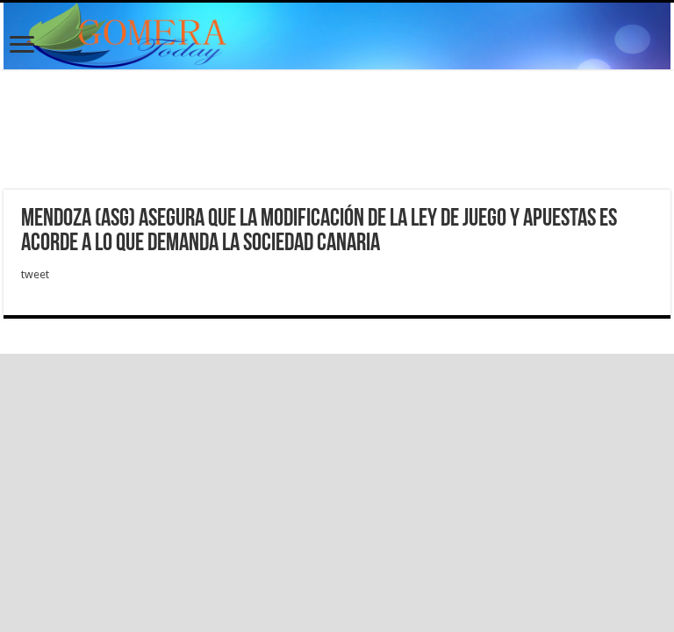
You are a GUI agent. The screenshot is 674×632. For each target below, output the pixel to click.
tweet (35, 274)
